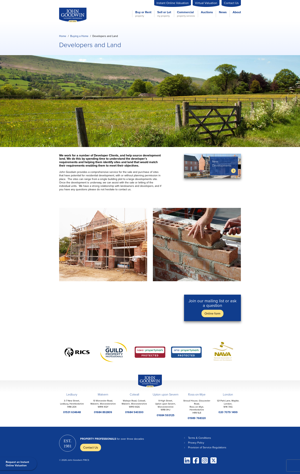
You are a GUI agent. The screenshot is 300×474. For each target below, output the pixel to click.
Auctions (207, 12)
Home (62, 36)
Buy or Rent (143, 13)
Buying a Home (79, 36)
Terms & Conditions (199, 438)
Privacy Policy (196, 442)
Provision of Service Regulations (207, 447)
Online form (212, 313)
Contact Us (231, 3)
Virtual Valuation (206, 3)
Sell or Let (164, 13)
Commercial (186, 13)
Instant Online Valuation (173, 3)
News (223, 12)
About (237, 12)
